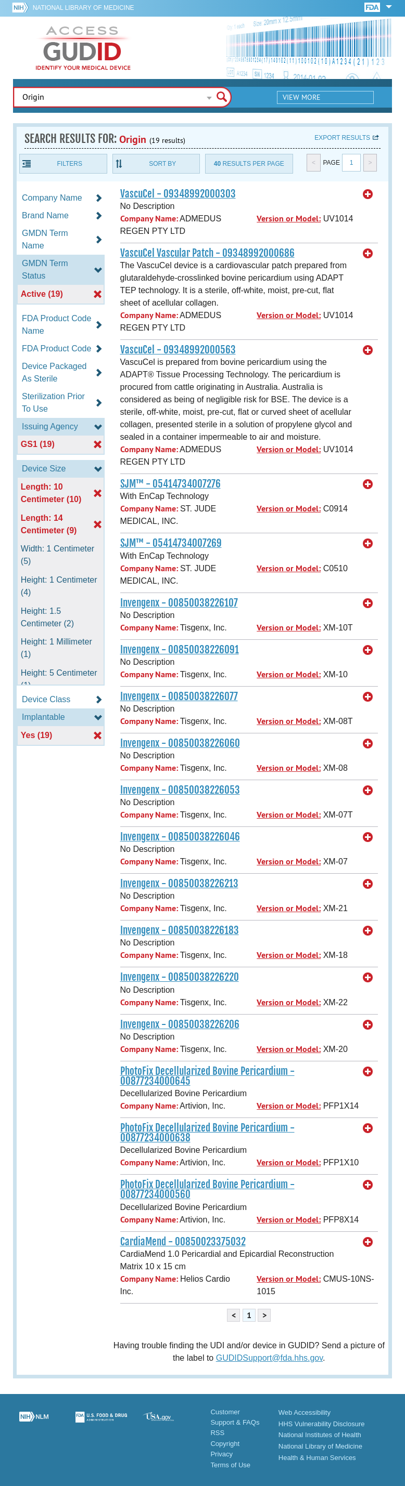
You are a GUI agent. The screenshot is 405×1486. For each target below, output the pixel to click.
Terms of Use (230, 1465)
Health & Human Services (317, 1458)
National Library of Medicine (83, 7)
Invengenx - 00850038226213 (179, 883)
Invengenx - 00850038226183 (179, 930)
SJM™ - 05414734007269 (171, 543)
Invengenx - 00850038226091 (179, 649)
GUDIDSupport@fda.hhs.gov (269, 1357)
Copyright (224, 1444)
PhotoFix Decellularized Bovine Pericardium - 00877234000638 (207, 1133)
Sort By (162, 163)
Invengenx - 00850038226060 (180, 743)
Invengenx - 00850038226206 (179, 1024)
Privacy (221, 1454)
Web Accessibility (305, 1412)
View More (302, 97)
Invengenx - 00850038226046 (180, 837)
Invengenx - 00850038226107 (179, 603)
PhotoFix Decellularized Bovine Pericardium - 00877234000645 (207, 1076)
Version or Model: (289, 218)
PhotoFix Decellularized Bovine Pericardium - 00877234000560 (207, 1189)
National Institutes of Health (320, 1435)
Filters (69, 163)
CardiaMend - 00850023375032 (183, 1241)
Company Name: (149, 218)
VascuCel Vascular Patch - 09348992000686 (207, 253)
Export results (342, 137)
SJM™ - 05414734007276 (170, 484)
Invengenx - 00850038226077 (179, 696)
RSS (217, 1433)
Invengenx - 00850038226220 (179, 977)
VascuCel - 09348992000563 (178, 350)
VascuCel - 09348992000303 (178, 194)
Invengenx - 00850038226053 (180, 790)
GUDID (83, 48)
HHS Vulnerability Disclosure (322, 1424)
